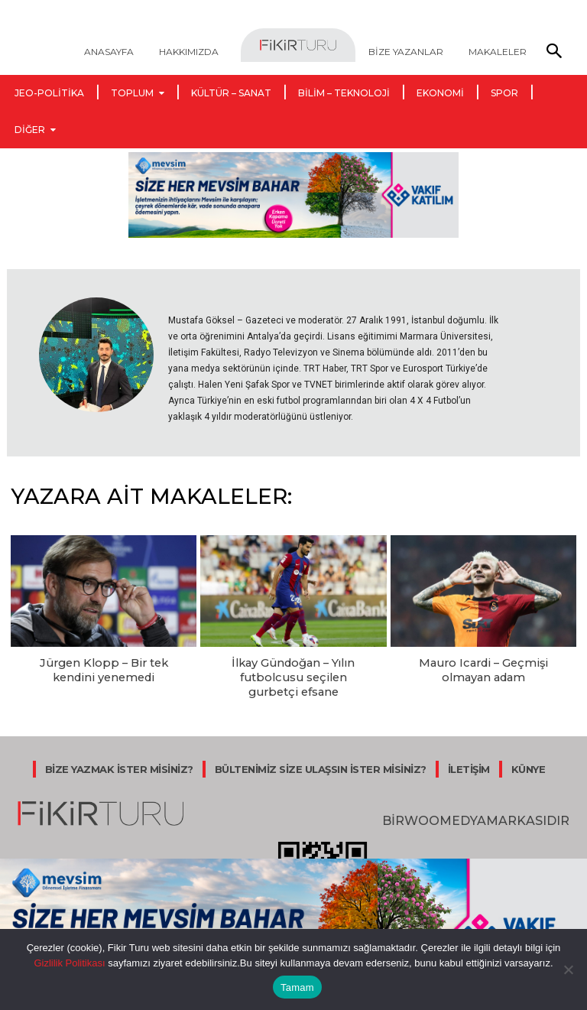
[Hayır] (568, 969)
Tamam (297, 987)
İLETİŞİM (469, 764)
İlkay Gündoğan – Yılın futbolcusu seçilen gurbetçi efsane (293, 675)
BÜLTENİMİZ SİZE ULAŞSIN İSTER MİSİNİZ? (320, 764)
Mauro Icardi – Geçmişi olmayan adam (483, 668)
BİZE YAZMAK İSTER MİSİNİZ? (119, 764)
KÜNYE (528, 764)
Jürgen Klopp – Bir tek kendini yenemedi (104, 668)
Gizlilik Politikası (69, 963)
